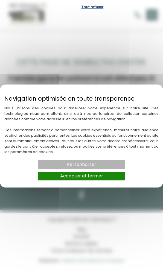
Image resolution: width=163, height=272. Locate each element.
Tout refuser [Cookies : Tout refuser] (92, 7)
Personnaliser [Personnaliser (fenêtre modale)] (81, 164)
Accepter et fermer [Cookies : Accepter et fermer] (81, 176)
